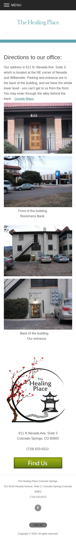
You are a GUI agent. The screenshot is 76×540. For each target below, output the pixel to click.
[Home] (38, 22)
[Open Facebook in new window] (38, 508)
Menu (13, 5)
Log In (38, 525)
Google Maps (24, 98)
